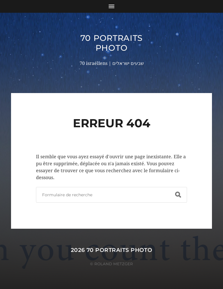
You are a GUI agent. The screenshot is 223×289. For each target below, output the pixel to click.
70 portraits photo (111, 43)
